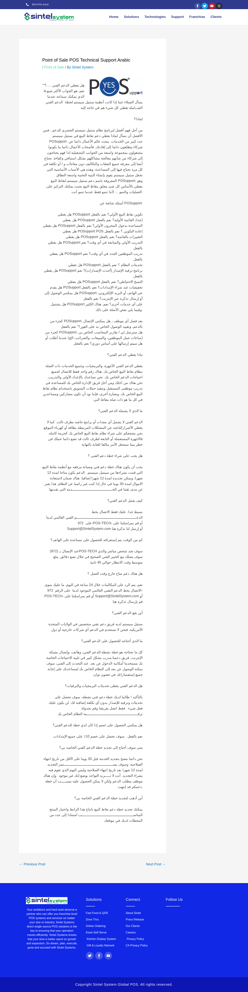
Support (177, 17)
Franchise (197, 17)
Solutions (131, 17)
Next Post (156, 864)
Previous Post (32, 864)
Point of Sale (54, 67)
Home (113, 17)
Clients (216, 17)
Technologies (155, 17)
